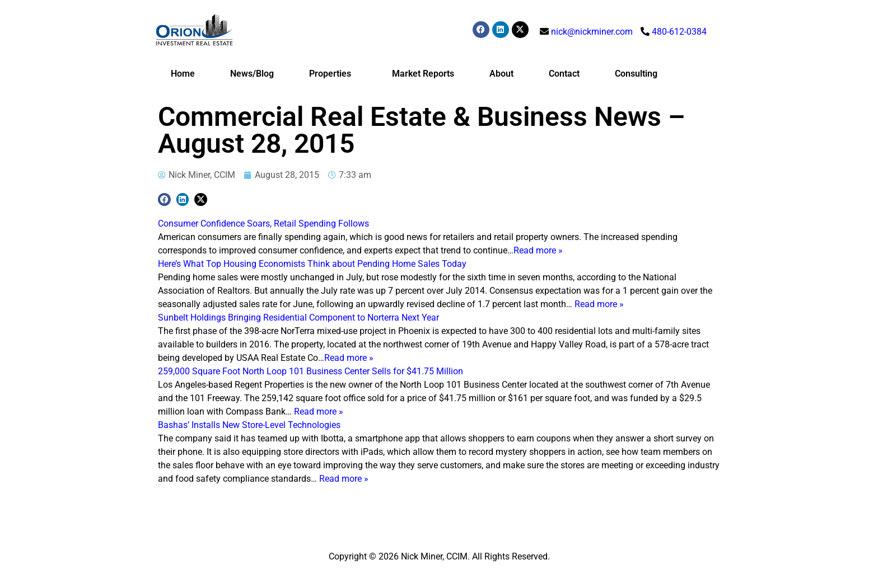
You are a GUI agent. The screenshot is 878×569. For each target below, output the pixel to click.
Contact (564, 73)
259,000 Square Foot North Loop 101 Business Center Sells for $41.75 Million (310, 371)
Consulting (636, 73)
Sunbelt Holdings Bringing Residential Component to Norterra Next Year (298, 317)
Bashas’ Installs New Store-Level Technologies (249, 425)
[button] (164, 199)
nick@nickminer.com (592, 31)
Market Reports (423, 73)
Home (183, 73)
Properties (333, 73)
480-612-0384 (679, 31)
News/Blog (252, 73)
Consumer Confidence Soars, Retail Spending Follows (263, 223)
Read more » (538, 250)
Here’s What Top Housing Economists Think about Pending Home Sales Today (312, 263)
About (501, 73)
